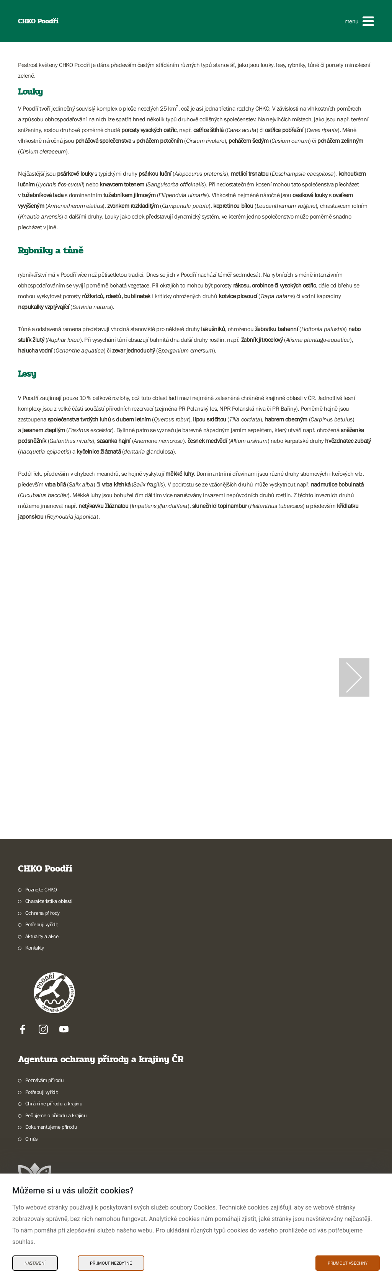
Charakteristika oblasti (48, 901)
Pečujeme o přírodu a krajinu (56, 1115)
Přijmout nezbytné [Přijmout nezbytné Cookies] (111, 1263)
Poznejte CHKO (41, 889)
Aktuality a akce (42, 936)
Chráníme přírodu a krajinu (54, 1103)
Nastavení (35, 1263)
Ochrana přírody (42, 913)
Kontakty (34, 948)
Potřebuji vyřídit (41, 924)
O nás (31, 1139)
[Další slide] (354, 677)
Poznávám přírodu (44, 1080)
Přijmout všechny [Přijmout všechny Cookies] (348, 1263)
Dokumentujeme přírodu (51, 1127)
